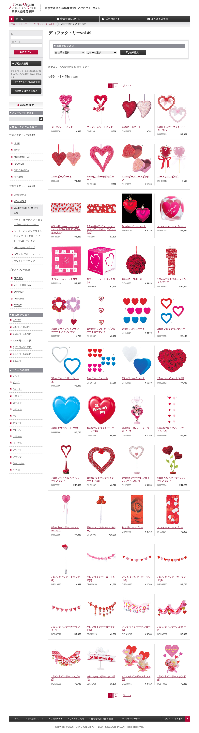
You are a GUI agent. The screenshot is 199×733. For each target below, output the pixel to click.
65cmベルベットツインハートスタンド (171, 479)
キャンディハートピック (100, 127)
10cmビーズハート (61, 176)
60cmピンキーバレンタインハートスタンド (135, 479)
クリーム (17, 436)
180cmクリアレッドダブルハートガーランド (101, 330)
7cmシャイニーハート (134, 226)
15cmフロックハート (133, 328)
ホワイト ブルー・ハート (27, 254)
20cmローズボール (132, 279)
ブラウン (17, 456)
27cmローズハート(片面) (170, 378)
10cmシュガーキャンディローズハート (171, 129)
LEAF (17, 143)
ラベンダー (18, 463)
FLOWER (19, 163)
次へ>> (127, 85)
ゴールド (17, 402)
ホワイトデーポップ (24, 260)
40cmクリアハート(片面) (64, 428)
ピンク (16, 382)
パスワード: (16, 42)
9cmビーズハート (131, 127)
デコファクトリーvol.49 (43, 24)
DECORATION (21, 170)
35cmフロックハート (133, 378)
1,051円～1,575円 (22, 334)
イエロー (17, 396)
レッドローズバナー (132, 527)
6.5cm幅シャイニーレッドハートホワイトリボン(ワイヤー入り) (66, 229)
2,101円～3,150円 (22, 347)
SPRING (18, 278)
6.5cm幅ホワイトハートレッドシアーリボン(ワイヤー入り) (101, 229)
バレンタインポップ (24, 247)
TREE (17, 150)
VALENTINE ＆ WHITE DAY (26, 210)
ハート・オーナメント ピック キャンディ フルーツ (28, 222)
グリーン (17, 423)
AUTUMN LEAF (22, 157)
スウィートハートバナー (170, 527)
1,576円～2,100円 (22, 340)
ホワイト (17, 409)
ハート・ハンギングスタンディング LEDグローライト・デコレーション (28, 236)
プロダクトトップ (19, 24)
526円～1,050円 (21, 327)
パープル (17, 443)
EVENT (18, 305)
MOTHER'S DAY (22, 285)
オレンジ (17, 429)
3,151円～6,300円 (22, 354)
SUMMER (19, 291)
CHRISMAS (20, 194)
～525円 (17, 320)
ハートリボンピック (168, 176)
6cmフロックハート (97, 378)
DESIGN (18, 177)
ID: (12, 34)
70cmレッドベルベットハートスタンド (65, 479)
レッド (16, 375)
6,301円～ (18, 361)
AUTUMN (19, 298)
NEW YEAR (20, 201)
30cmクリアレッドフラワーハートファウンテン (65, 330)
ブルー (16, 416)
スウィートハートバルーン (171, 226)
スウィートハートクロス (64, 279)
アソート (17, 450)
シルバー (17, 389)
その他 (16, 470)
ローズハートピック (62, 127)
